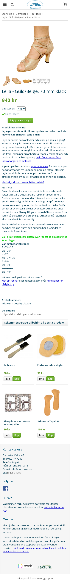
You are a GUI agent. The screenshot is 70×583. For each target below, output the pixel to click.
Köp (16, 378)
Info (7, 378)
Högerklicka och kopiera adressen (21, 314)
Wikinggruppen (45, 578)
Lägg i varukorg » (20, 120)
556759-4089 (14, 472)
